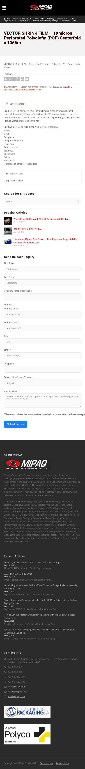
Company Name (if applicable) (18, 290)
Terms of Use (46, 763)
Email (6, 349)
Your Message (10, 391)
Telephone (9, 363)
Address (8, 304)
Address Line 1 (11, 308)
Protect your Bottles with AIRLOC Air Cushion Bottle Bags (41, 218)
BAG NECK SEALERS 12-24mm (27, 229)
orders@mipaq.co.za (17, 691)
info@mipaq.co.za (16, 696)
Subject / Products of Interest (18, 377)
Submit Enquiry (15, 424)
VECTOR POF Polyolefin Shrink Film (27, 90)
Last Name (9, 277)
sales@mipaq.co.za (17, 686)
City (6, 336)
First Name (9, 263)
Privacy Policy (62, 763)
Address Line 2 (11, 322)
